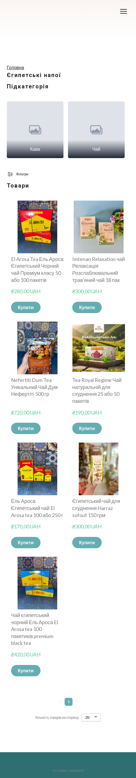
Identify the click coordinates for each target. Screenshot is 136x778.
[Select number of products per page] (91, 717)
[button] (26, 307)
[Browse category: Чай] (96, 129)
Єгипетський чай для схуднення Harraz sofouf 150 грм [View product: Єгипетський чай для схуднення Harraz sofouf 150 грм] (96, 508)
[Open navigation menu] (123, 11)
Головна (15, 67)
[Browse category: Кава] (35, 129)
